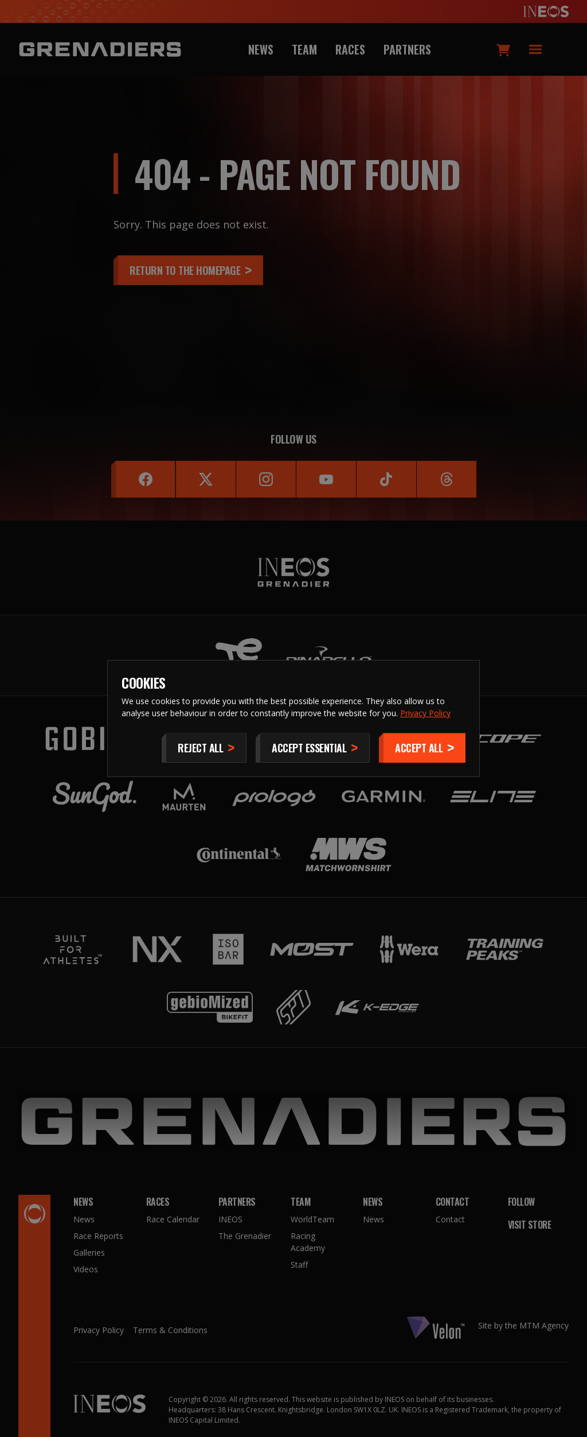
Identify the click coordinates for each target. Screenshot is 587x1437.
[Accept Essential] (313, 748)
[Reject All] (204, 748)
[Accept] (422, 748)
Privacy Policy (425, 713)
